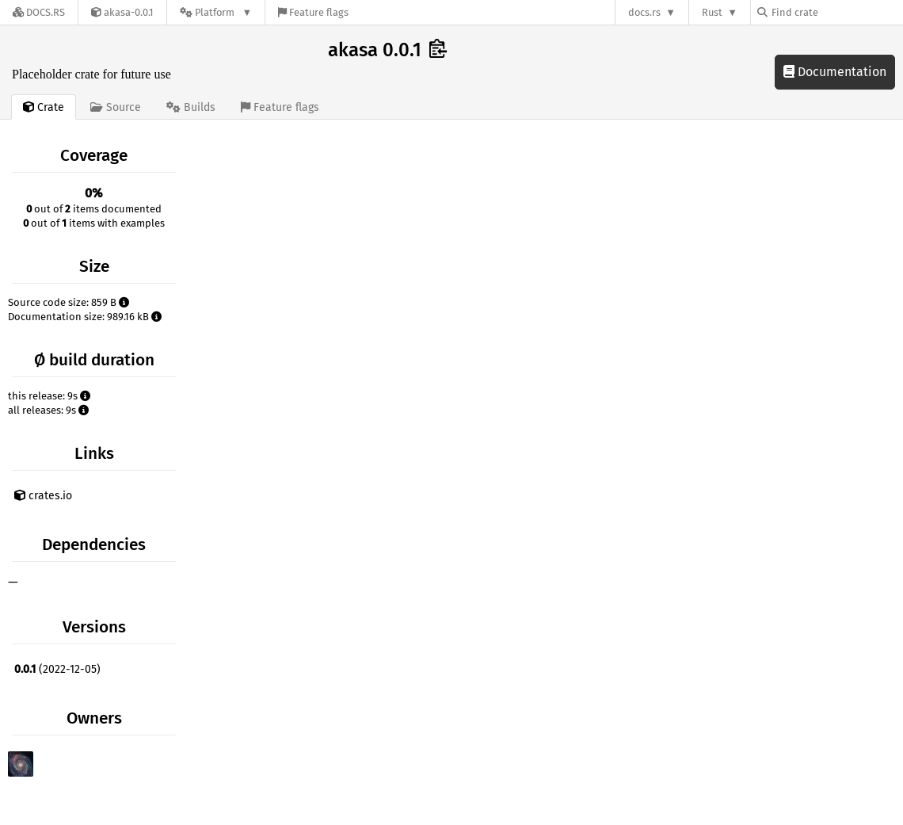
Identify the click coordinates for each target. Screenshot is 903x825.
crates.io (43, 495)
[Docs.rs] (39, 12)
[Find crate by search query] (836, 12)
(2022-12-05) (57, 669)
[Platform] (216, 12)
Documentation (834, 71)
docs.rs (644, 12)
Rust (712, 12)
